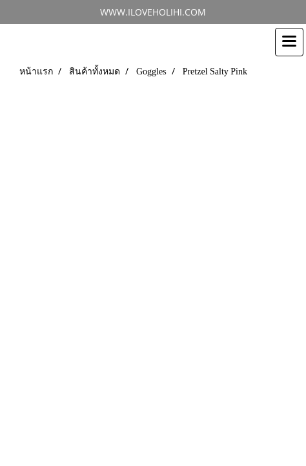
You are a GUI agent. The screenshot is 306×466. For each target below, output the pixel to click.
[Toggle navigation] (289, 42)
